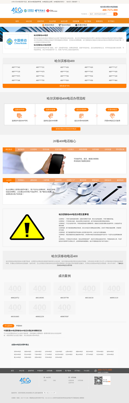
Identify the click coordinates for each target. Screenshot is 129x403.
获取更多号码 (65, 86)
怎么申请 (52, 21)
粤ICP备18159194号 (49, 393)
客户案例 (87, 21)
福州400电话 (110, 351)
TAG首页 (87, 370)
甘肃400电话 (27, 357)
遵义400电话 (17, 357)
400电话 (56, 1)
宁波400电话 (38, 354)
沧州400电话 (110, 354)
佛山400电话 (79, 354)
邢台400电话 (27, 354)
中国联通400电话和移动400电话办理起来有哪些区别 (23, 330)
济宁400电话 (89, 354)
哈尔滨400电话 (59, 354)
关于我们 (111, 21)
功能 (54, 380)
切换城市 (74, 1)
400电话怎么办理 (47, 1)
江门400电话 (48, 354)
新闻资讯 (99, 21)
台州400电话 (48, 351)
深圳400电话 (17, 351)
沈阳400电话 (38, 357)
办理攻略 (49, 370)
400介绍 (29, 21)
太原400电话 (38, 351)
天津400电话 (48, 357)
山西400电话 (69, 351)
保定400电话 (17, 354)
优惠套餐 (76, 21)
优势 (45, 380)
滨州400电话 (58, 357)
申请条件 (40, 370)
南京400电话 (89, 351)
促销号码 (40, 21)
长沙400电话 (100, 354)
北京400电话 (69, 354)
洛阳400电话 (27, 351)
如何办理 (64, 21)
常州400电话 (100, 351)
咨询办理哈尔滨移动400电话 (66, 129)
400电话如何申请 (36, 1)
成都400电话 (79, 351)
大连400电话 (58, 351)
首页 (17, 21)
